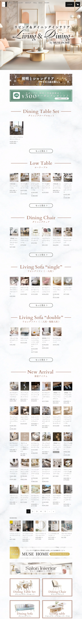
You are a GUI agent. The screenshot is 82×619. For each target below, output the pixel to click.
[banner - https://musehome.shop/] (41, 553)
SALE (46, 4)
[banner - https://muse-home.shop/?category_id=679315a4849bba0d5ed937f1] (41, 80)
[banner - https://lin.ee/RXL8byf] (41, 96)
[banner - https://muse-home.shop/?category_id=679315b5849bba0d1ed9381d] (41, 111)
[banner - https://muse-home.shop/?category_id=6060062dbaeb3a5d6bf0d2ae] (57, 587)
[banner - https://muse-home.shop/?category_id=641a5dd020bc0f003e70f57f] (41, 569)
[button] (69, 4)
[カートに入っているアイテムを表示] (77, 4)
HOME (15, 4)
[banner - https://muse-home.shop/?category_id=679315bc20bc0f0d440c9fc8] (41, 218)
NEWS (52, 4)
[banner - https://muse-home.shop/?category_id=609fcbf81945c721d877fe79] (25, 587)
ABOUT (34, 4)
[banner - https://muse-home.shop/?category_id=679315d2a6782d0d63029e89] (41, 163)
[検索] (4, 4)
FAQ (41, 4)
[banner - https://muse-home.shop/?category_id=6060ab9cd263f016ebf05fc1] (41, 267)
